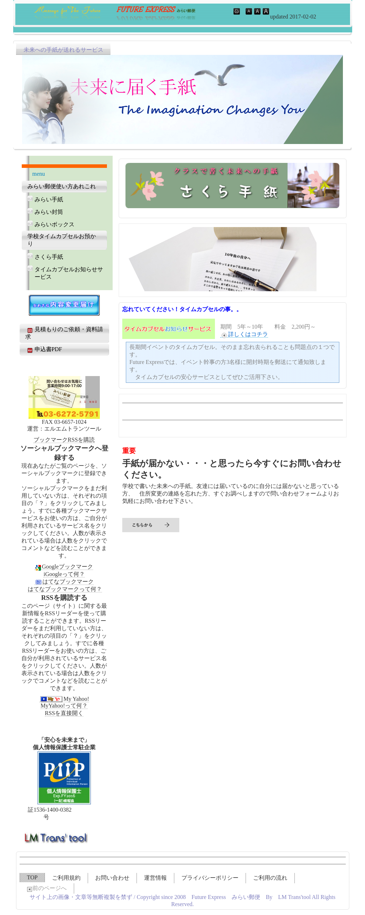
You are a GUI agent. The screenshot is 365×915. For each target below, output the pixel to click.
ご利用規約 (66, 878)
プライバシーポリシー (209, 878)
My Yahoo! (64, 699)
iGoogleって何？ (64, 574)
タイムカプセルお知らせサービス (69, 273)
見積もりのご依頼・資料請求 (64, 333)
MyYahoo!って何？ (64, 706)
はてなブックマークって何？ (65, 589)
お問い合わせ (112, 878)
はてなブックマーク (64, 582)
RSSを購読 (81, 440)
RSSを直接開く (64, 713)
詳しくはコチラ (244, 334)
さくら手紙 (49, 257)
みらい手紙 (49, 199)
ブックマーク (51, 440)
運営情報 (155, 878)
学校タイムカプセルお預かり (61, 240)
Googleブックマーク (63, 567)
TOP (32, 877)
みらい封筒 (49, 212)
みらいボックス (54, 224)
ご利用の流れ (270, 878)
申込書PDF (43, 349)
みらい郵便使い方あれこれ (61, 186)
